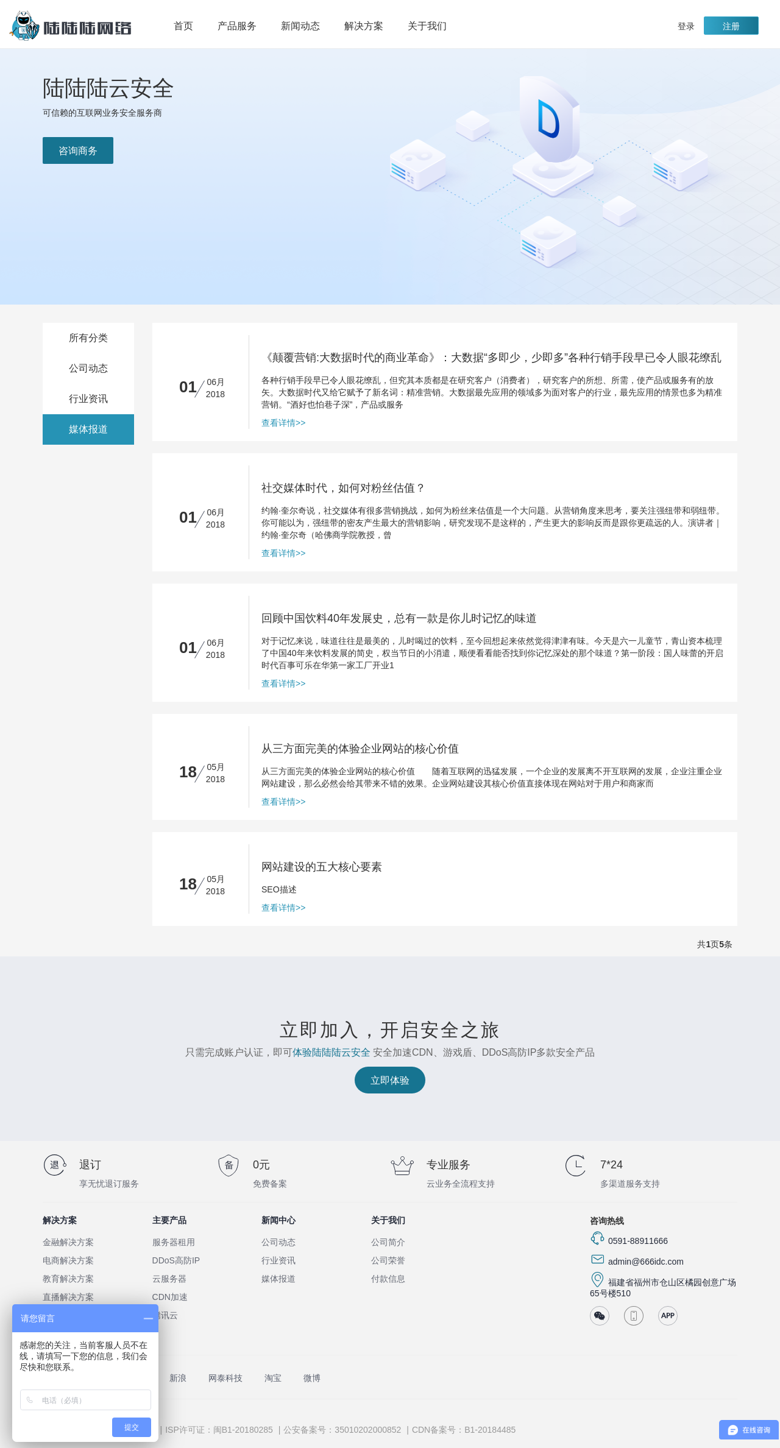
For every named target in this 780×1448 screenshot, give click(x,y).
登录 (686, 26)
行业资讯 (88, 399)
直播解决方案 (68, 1297)
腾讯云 (165, 1315)
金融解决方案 (68, 1242)
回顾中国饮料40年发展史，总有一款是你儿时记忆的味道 (399, 618)
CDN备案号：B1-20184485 (464, 1430)
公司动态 (88, 368)
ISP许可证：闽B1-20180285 (219, 1430)
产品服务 (243, 26)
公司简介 (388, 1242)
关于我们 (433, 26)
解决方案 (369, 26)
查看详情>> (283, 423)
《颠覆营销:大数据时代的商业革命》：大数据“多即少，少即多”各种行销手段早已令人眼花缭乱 (491, 357)
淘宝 (273, 1378)
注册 (731, 26)
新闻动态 (300, 26)
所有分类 (88, 338)
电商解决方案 (68, 1260)
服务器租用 (173, 1242)
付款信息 (388, 1279)
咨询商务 (78, 151)
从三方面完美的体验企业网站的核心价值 (360, 749)
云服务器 (169, 1279)
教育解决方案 (68, 1279)
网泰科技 (225, 1378)
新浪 (177, 1378)
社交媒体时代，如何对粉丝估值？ (343, 488)
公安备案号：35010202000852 (342, 1430)
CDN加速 (170, 1297)
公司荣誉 (388, 1260)
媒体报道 (88, 429)
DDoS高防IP (176, 1260)
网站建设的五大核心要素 (321, 867)
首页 (183, 26)
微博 (312, 1378)
